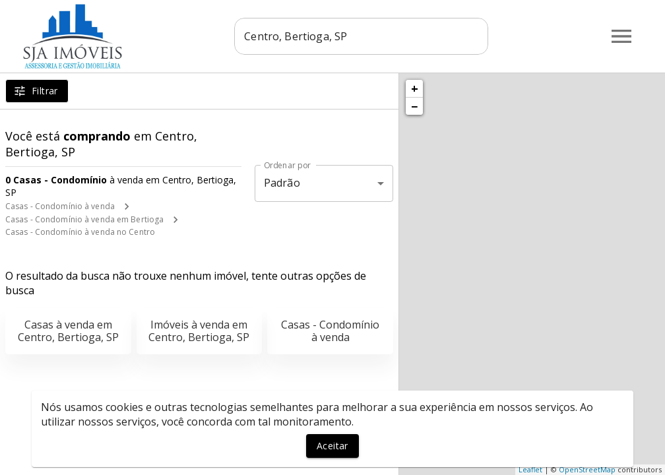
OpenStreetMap (587, 469)
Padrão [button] (282, 182)
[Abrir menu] (621, 36)
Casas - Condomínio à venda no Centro (80, 232)
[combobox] (361, 36)
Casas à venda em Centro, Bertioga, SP (68, 330)
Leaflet (530, 469)
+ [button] (414, 88)
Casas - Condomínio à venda (60, 206)
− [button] (414, 106)
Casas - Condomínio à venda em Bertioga (84, 219)
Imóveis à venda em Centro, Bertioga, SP (198, 330)
